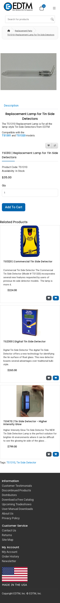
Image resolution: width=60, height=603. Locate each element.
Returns (7, 535)
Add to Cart (13, 207)
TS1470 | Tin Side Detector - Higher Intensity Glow (25, 423)
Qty (4, 185)
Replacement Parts (23, 31)
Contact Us (9, 530)
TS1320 (20, 135)
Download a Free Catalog (18, 499)
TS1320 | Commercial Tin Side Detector (27, 261)
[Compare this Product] (55, 145)
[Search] (30, 19)
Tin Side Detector (26, 462)
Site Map (7, 539)
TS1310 (11, 462)
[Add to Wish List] (48, 145)
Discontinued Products (16, 490)
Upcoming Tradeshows (17, 504)
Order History (10, 556)
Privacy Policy (11, 518)
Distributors (9, 495)
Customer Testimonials (17, 485)
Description (11, 105)
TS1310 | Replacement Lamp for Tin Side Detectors (30, 35)
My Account (9, 551)
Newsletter (9, 561)
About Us (7, 513)
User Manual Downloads (17, 509)
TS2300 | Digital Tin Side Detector (24, 341)
